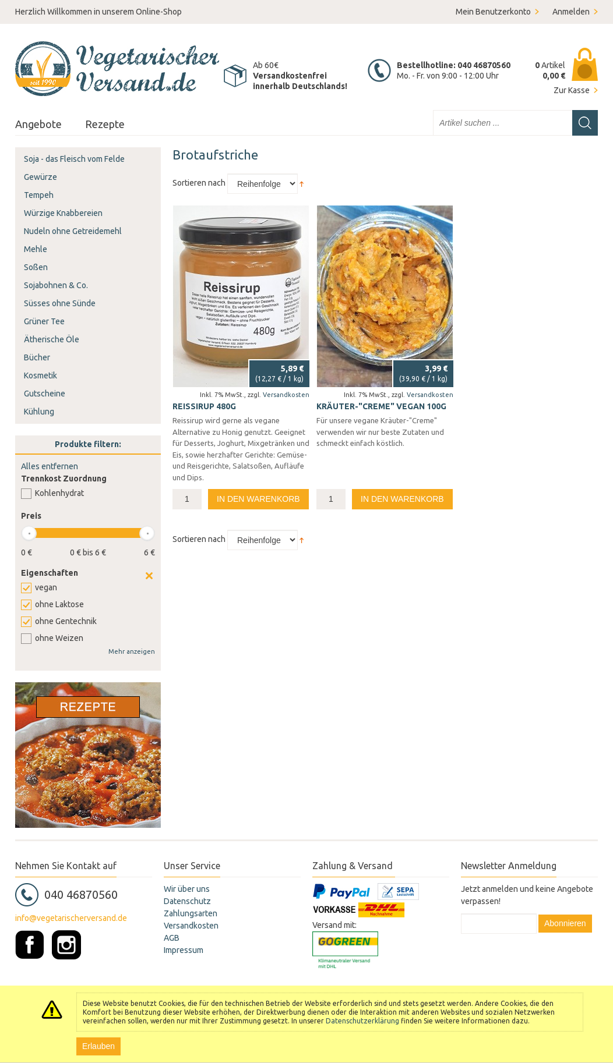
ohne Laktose (59, 604)
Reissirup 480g (204, 406)
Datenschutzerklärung (362, 1021)
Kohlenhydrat (59, 493)
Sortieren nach (199, 182)
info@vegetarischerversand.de (71, 918)
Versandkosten (286, 394)
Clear (149, 575)
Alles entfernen (49, 466)
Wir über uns (187, 889)
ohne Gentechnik (66, 621)
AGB (171, 937)
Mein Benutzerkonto (493, 11)
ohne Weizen (59, 638)
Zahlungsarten (190, 913)
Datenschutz (187, 901)
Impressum (183, 950)
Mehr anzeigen (131, 651)
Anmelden (571, 11)
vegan (46, 587)
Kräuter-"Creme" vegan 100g (381, 406)
